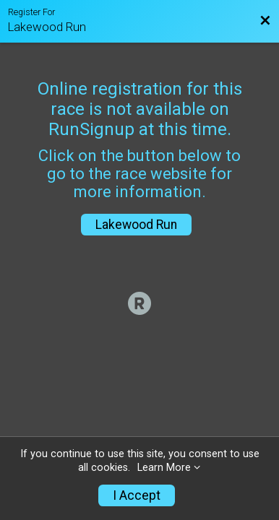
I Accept (136, 495)
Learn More (164, 468)
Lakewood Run (136, 224)
